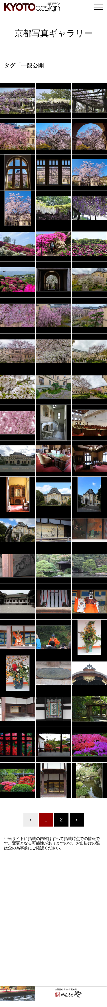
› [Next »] (77, 820)
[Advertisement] (53, 918)
